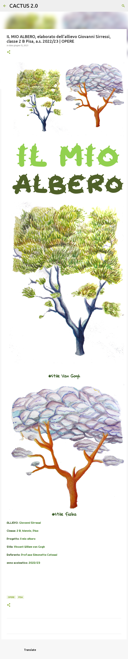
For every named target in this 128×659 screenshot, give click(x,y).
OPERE (11, 597)
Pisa (20, 597)
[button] (9, 52)
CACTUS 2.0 (23, 6)
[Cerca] (43, 6)
